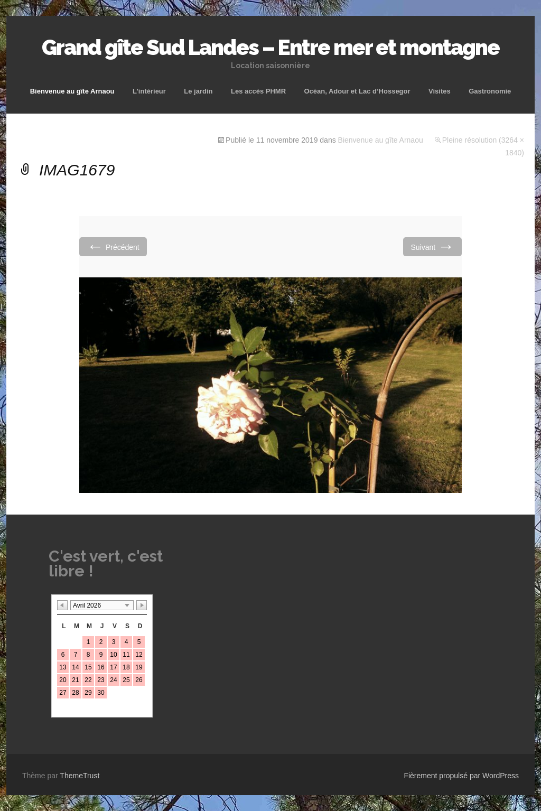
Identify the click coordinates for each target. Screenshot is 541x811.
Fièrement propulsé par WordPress (461, 775)
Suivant (432, 246)
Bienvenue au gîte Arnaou (72, 91)
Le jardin (198, 91)
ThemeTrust (79, 775)
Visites (439, 91)
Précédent (113, 246)
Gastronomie (490, 91)
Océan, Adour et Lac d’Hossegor (357, 91)
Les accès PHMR (258, 91)
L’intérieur (149, 91)
